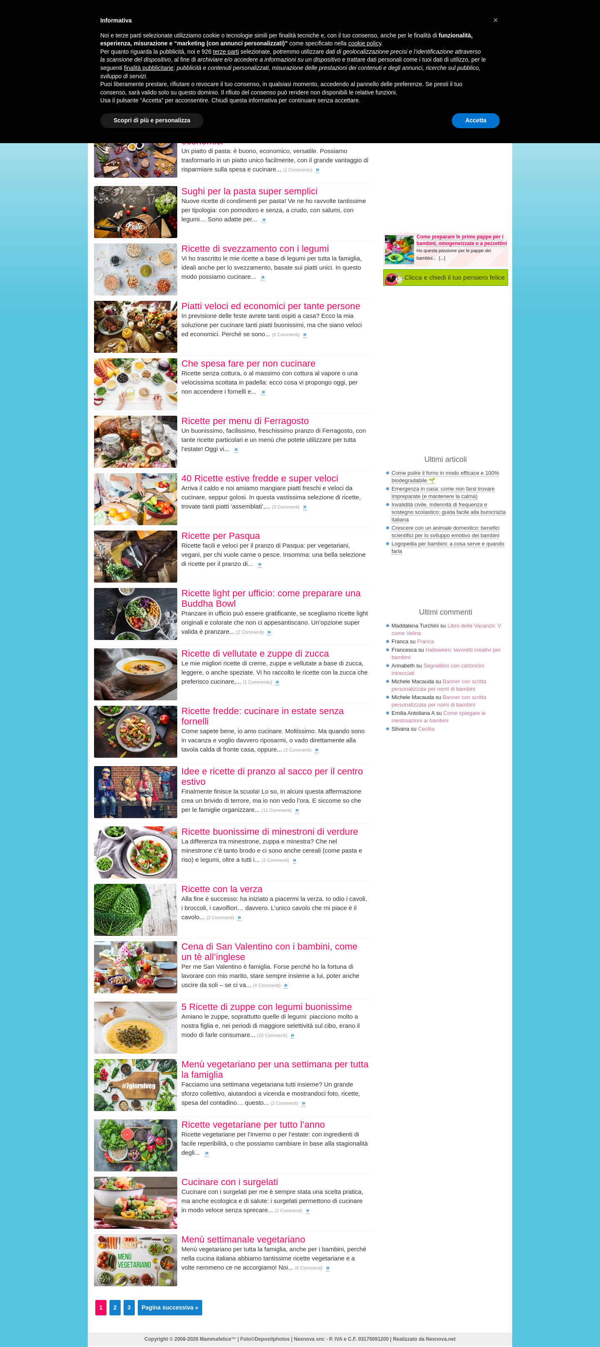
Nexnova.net (441, 1339)
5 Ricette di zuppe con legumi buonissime (266, 1007)
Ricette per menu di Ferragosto (245, 421)
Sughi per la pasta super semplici (249, 191)
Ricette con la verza (222, 889)
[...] (442, 258)
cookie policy (364, 43)
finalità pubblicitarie (149, 67)
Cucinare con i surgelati (229, 1182)
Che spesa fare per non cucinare (248, 363)
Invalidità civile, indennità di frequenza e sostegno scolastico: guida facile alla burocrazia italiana (449, 512)
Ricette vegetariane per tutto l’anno (253, 1124)
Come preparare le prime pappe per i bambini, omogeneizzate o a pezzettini (462, 240)
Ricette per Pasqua (220, 536)
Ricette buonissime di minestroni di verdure (269, 831)
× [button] (495, 20)
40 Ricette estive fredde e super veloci (259, 478)
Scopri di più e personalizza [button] (152, 120)
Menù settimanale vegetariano (243, 1239)
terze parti (226, 51)
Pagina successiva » (169, 1307)
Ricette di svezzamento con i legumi (255, 248)
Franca (425, 641)
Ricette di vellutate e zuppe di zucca (255, 653)
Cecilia (426, 729)
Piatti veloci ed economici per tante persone (270, 306)
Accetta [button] (475, 120)
